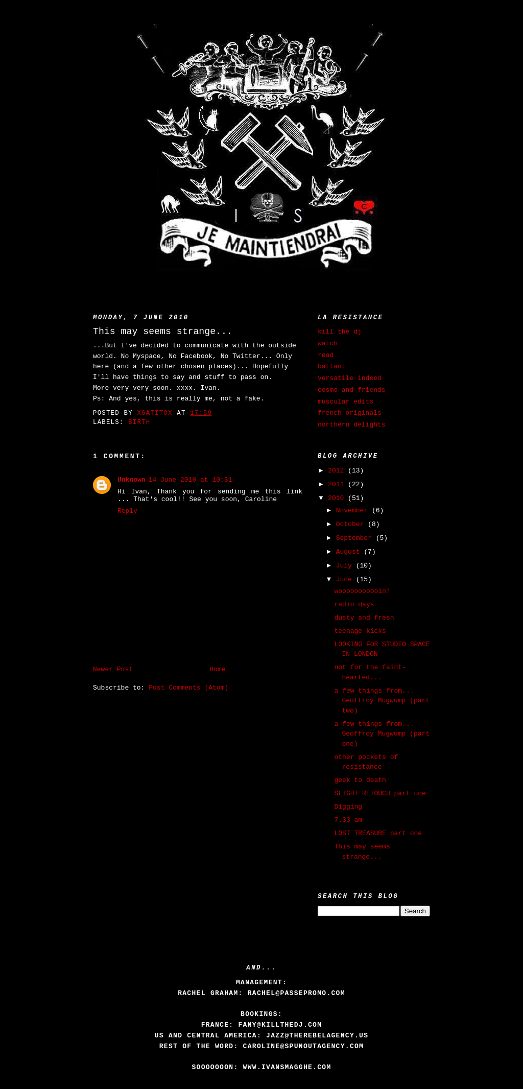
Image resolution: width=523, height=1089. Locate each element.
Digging (348, 807)
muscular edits (345, 402)
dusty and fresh (364, 618)
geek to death (360, 780)
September (356, 538)
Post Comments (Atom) (188, 688)
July (346, 566)
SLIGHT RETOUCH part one (379, 793)
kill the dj (340, 332)
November (354, 510)
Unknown (131, 480)
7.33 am (348, 820)
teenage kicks (360, 631)
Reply (127, 511)
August (350, 552)
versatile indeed (350, 378)
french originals (350, 413)
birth (139, 422)
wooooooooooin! (362, 591)
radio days (354, 604)
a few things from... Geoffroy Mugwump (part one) (382, 734)
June (346, 579)
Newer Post (113, 669)
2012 (338, 471)
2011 (338, 484)
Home (217, 669)
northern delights (352, 425)
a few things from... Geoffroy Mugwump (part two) (382, 701)
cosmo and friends (352, 390)
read (326, 355)
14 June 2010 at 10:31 (190, 480)
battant (332, 366)
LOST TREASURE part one (378, 833)
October (352, 524)
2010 (338, 498)
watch (328, 343)
